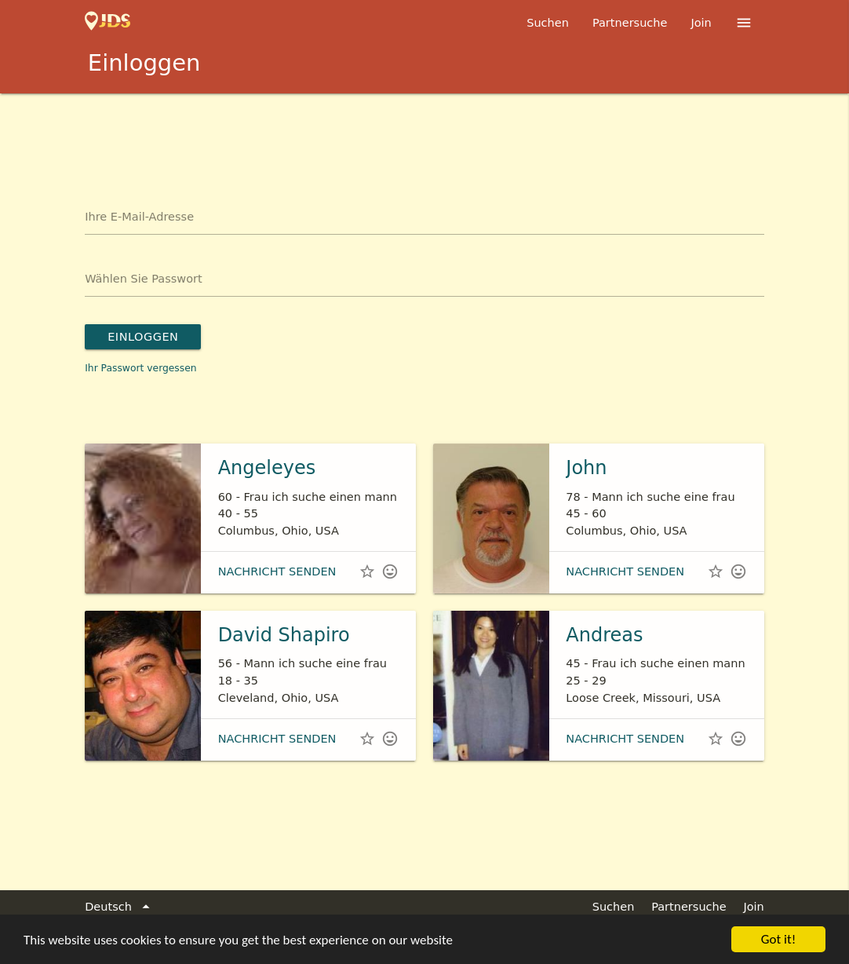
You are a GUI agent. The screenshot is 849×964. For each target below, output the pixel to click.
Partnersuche (630, 22)
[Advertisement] (424, 136)
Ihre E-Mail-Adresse (139, 216)
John (586, 468)
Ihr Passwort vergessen (140, 368)
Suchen (548, 22)
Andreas (604, 635)
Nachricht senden (277, 571)
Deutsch (120, 907)
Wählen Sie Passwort (143, 278)
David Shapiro (284, 635)
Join (700, 22)
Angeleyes (267, 468)
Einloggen (142, 336)
